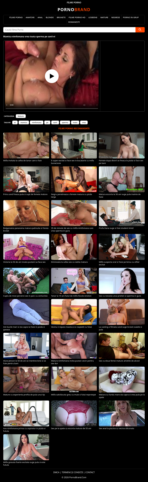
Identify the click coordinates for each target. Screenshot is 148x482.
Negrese (115, 17)
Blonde (50, 17)
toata (75, 122)
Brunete (61, 17)
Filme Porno (16, 17)
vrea (84, 122)
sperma (65, 122)
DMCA (56, 472)
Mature (104, 17)
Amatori (30, 17)
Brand (74, 9)
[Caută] (140, 29)
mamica (24, 122)
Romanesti (74, 22)
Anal (40, 17)
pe (47, 122)
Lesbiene (92, 17)
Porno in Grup (131, 17)
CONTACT (90, 472)
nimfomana (36, 122)
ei (15, 122)
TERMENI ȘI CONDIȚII (72, 472)
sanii (55, 122)
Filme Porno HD (77, 17)
